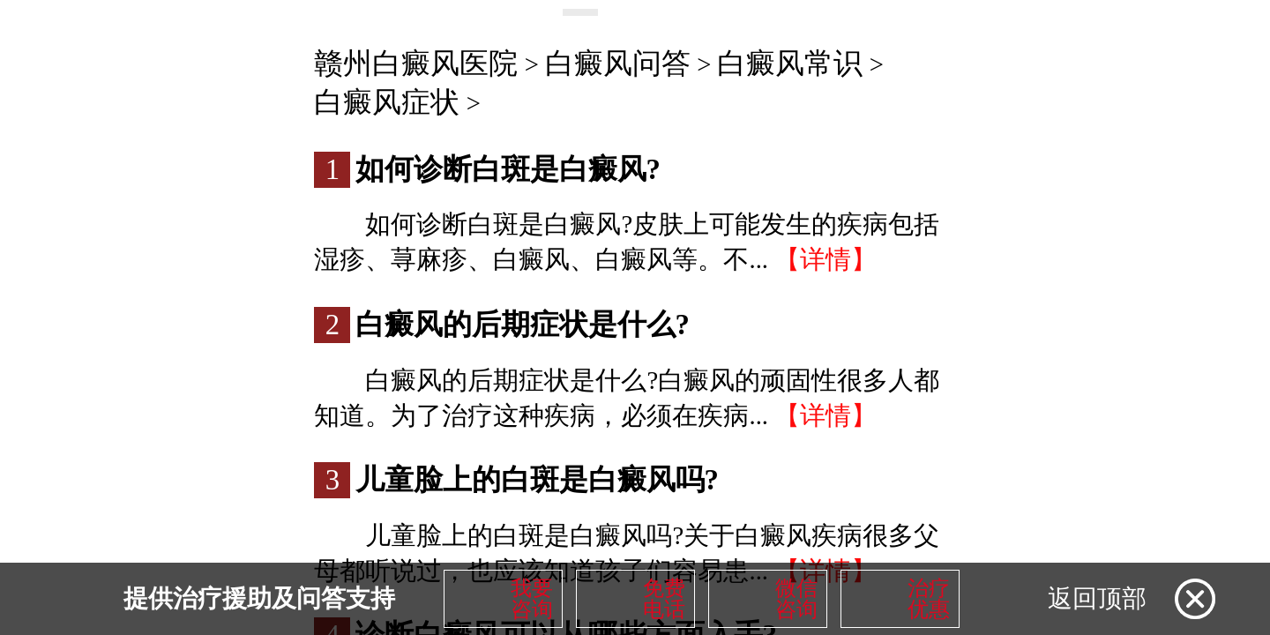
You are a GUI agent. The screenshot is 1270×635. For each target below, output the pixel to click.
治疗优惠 (929, 599)
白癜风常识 (790, 63)
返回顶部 (1097, 598)
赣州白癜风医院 (416, 63)
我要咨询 (532, 599)
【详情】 (825, 259)
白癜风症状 (386, 102)
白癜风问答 (618, 63)
